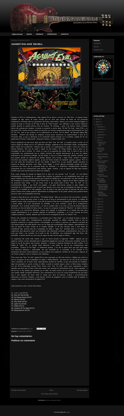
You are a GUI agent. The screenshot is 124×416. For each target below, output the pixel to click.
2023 (97, 215)
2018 (97, 229)
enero (99, 212)
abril (98, 204)
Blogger (68, 412)
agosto (99, 137)
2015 (97, 236)
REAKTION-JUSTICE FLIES (100, 149)
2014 (97, 239)
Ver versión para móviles (49, 394)
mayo (99, 201)
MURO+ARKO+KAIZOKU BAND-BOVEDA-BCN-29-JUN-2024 (102, 187)
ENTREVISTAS (52, 34)
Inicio (51, 390)
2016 (97, 234)
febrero (99, 209)
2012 (97, 244)
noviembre (100, 129)
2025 (97, 122)
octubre (99, 132)
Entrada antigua (82, 390)
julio (98, 140)
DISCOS (29, 34)
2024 (97, 124)
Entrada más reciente (18, 390)
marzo (99, 207)
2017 (97, 231)
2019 (97, 226)
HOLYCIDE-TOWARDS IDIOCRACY (101, 180)
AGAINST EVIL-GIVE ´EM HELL (102, 144)
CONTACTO (64, 34)
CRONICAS (39, 34)
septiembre (100, 135)
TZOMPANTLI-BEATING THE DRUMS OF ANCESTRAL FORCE (102, 169)
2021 (97, 221)
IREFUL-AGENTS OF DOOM (102, 161)
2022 (97, 218)
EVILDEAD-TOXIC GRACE (102, 175)
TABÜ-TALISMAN (102, 154)
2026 (97, 119)
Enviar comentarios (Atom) (53, 400)
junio (99, 199)
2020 (97, 223)
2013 (97, 242)
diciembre (100, 127)
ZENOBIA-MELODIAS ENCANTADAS (102, 193)
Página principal (17, 34)
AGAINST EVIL (21, 331)
